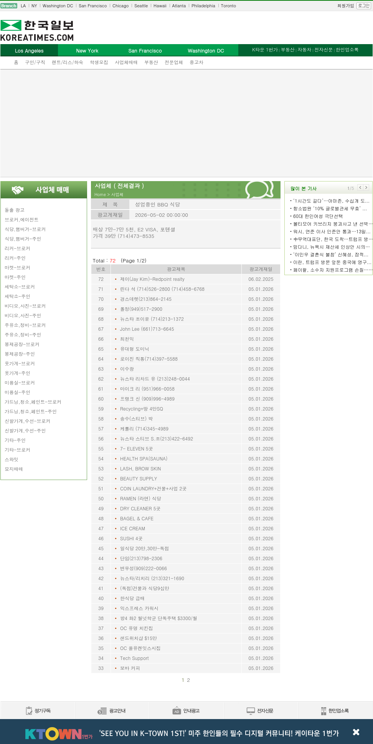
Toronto (228, 5)
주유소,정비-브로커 (25, 325)
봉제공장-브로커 (22, 344)
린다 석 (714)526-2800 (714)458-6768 (162, 288)
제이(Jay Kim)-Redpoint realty (152, 278)
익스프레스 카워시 (139, 608)
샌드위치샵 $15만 (138, 638)
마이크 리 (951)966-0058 (147, 388)
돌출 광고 (15, 209)
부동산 (151, 62)
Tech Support (134, 658)
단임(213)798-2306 (141, 558)
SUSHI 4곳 (131, 538)
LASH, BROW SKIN (140, 468)
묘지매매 (14, 468)
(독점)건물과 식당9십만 (144, 588)
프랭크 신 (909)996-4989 (147, 398)
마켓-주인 (15, 277)
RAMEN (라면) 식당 (140, 498)
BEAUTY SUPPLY (138, 478)
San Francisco (93, 5)
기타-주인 (15, 440)
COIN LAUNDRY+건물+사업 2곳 (153, 488)
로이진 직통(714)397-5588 (149, 358)
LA (23, 5)
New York (87, 50)
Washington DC (58, 5)
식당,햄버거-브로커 (25, 229)
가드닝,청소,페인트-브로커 (33, 401)
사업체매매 (126, 62)
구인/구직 (35, 62)
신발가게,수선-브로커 (28, 420)
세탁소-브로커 (20, 286)
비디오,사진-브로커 (25, 305)
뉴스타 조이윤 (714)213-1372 (152, 318)
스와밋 (11, 459)
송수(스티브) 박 (136, 418)
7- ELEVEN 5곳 (136, 448)
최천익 (127, 338)
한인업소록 (347, 49)
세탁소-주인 (17, 296)
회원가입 (345, 5)
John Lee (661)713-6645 (147, 328)
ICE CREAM (132, 528)
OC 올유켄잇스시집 (140, 648)
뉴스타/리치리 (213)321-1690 (152, 578)
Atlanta (179, 5)
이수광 (127, 368)
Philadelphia (203, 5)
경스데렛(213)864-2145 (146, 298)
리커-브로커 (17, 248)
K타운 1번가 (265, 49)
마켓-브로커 (17, 267)
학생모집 (99, 62)
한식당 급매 (132, 598)
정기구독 (37, 711)
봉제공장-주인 (20, 353)
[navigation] (186, 6)
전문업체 (174, 62)
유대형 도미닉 (134, 348)
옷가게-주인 (17, 373)
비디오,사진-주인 (23, 315)
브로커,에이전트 (22, 219)
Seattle (141, 5)
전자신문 (323, 49)
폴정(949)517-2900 (141, 308)
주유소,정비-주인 (23, 334)
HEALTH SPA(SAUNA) (144, 458)
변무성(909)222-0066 (143, 568)
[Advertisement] (187, 123)
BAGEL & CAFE (136, 518)
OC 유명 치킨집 (136, 628)
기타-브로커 (17, 449)
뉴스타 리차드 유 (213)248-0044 (155, 378)
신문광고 (111, 711)
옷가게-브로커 (20, 363)
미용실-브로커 (20, 382)
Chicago (120, 5)
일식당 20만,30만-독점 (144, 548)
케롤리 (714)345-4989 (144, 428)
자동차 (304, 49)
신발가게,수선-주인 (25, 430)
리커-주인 (15, 257)
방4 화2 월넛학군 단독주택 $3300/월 (158, 618)
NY (34, 5)
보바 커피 (130, 668)
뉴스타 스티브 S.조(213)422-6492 (156, 438)
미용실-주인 (17, 392)
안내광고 (186, 711)
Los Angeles (29, 50)
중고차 (196, 62)
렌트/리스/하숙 (67, 62)
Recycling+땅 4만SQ (141, 408)
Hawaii (160, 5)
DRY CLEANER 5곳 (140, 508)
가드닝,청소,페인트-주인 (31, 411)
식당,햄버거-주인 (23, 238)
